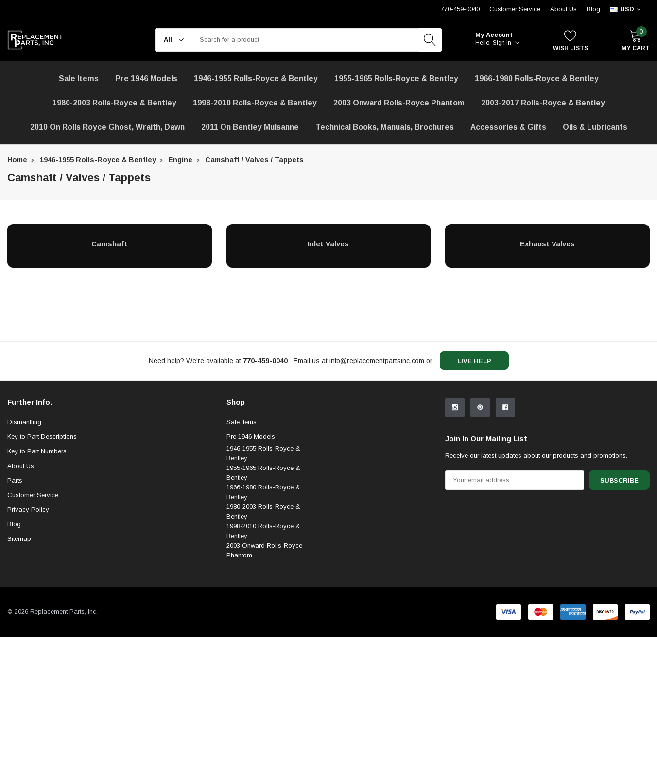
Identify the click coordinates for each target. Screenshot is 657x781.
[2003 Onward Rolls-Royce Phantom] (399, 103)
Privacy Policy (28, 589)
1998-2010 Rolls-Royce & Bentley (255, 103)
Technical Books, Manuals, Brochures (384, 127)
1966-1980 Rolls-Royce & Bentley (537, 78)
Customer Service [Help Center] (514, 9)
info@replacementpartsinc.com (376, 360)
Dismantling (24, 501)
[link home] (35, 40)
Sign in (506, 43)
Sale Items (241, 501)
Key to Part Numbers (37, 531)
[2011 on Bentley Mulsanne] (250, 127)
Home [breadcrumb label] (17, 160)
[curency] (625, 9)
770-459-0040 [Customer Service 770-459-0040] (460, 9)
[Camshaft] (109, 243)
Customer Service (32, 574)
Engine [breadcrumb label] (180, 160)
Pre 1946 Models (146, 78)
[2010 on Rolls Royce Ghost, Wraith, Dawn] (107, 127)
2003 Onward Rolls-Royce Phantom (264, 630)
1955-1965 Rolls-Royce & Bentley (396, 78)
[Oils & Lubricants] (595, 127)
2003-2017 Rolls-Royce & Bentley (543, 103)
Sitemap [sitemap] (19, 618)
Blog (593, 9)
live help (474, 360)
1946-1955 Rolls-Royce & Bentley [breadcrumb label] (98, 160)
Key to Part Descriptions (42, 516)
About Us (563, 9)
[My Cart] (636, 40)
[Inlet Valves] (329, 243)
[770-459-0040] (265, 360)
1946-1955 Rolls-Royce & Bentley (256, 78)
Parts (14, 560)
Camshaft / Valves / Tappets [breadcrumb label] (254, 160)
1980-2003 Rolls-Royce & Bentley (114, 103)
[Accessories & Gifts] (508, 127)
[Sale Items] (79, 79)
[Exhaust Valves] (547, 243)
